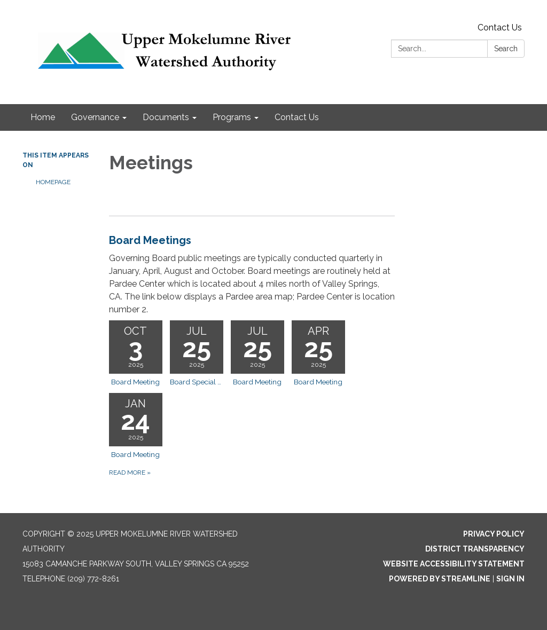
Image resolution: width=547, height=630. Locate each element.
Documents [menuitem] (166, 117)
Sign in (510, 578)
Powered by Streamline (439, 578)
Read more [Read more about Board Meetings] (130, 472)
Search (506, 48)
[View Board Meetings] (252, 274)
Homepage (53, 182)
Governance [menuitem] (95, 117)
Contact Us (500, 27)
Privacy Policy (494, 534)
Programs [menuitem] (232, 117)
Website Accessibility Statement (454, 564)
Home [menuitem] (42, 117)
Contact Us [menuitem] (297, 117)
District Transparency (475, 549)
